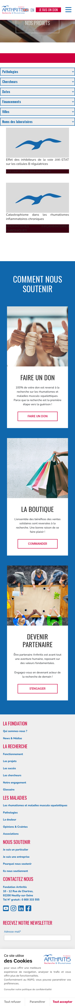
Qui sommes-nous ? (15, 731)
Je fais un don (48, 9)
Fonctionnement (13, 754)
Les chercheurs (12, 775)
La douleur (9, 819)
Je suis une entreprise (16, 857)
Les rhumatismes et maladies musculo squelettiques (35, 805)
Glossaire (8, 789)
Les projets (10, 761)
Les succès (9, 768)
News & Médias (12, 738)
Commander (37, 544)
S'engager (37, 688)
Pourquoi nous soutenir (17, 864)
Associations (11, 834)
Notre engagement (14, 782)
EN (28, 10)
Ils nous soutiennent (15, 871)
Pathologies (10, 812)
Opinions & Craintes (15, 827)
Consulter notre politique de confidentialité (28, 989)
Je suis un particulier (15, 850)
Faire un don (38, 416)
